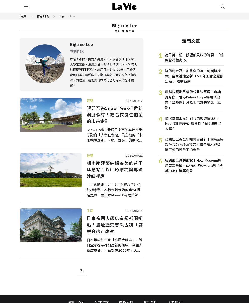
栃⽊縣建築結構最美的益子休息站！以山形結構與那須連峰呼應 (115, 169)
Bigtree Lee (67, 16)
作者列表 (43, 16)
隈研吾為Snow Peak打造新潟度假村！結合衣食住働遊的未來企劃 (115, 114)
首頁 (23, 16)
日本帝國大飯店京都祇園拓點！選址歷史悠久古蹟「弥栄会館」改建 (115, 224)
